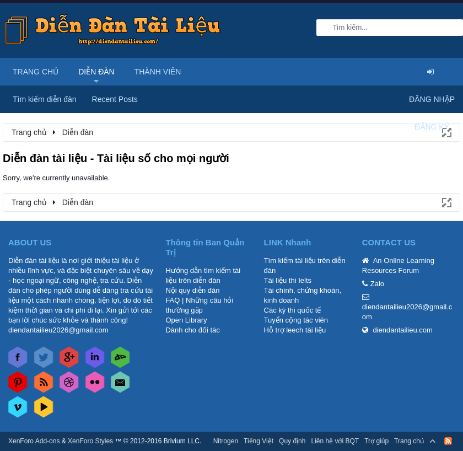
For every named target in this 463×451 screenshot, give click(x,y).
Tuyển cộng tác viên (296, 320)
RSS (448, 441)
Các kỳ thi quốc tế (292, 310)
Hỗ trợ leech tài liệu (295, 330)
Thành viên (157, 71)
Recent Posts (115, 99)
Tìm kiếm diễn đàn (45, 99)
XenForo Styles (90, 441)
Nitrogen (225, 441)
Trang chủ (35, 71)
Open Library (186, 320)
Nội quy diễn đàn (192, 290)
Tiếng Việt (258, 441)
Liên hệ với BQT (335, 441)
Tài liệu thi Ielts (287, 280)
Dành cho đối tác (192, 330)
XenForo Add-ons (34, 441)
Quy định (292, 441)
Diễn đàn (96, 71)
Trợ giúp (376, 441)
